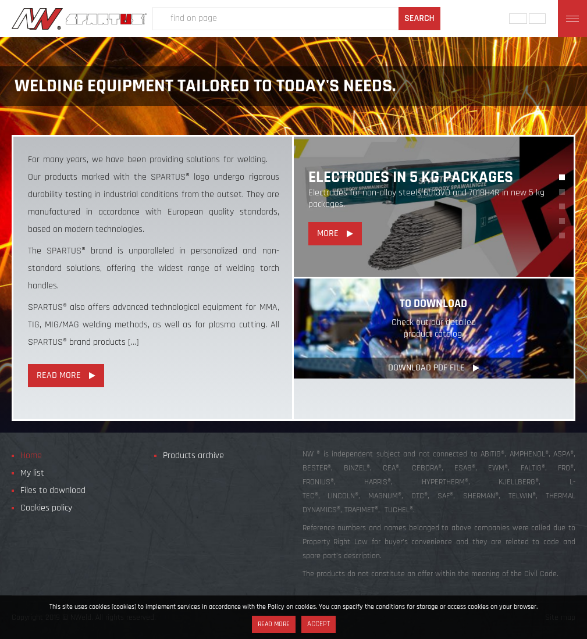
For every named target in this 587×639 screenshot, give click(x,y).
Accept (318, 624)
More (328, 233)
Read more (274, 624)
